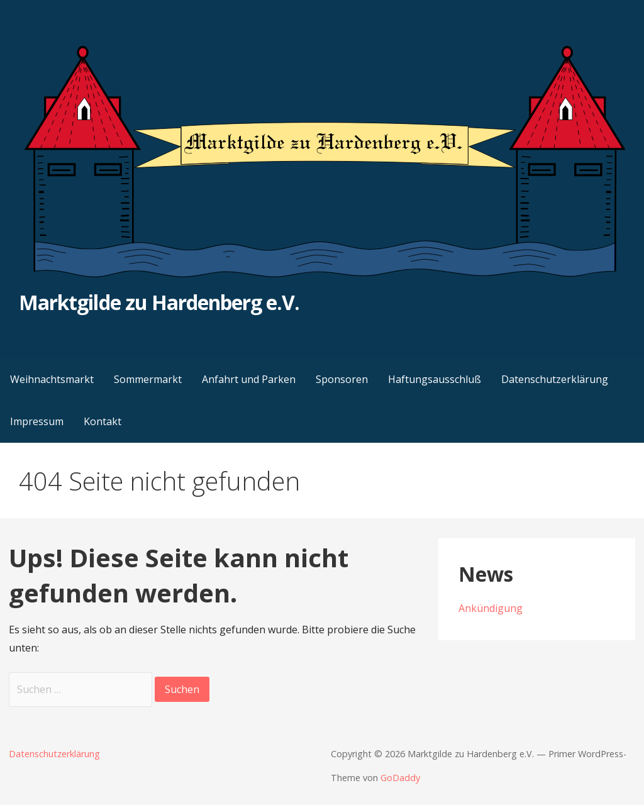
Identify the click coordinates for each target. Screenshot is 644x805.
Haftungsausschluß (434, 379)
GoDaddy (400, 778)
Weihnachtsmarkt (52, 379)
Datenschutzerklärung (554, 379)
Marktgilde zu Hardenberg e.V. (159, 302)
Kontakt (102, 421)
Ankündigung (490, 608)
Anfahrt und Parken (249, 379)
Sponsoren (342, 379)
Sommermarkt (148, 379)
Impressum (37, 421)
